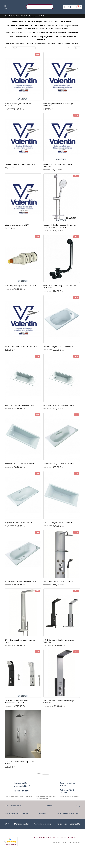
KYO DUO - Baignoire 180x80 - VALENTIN (58, 523)
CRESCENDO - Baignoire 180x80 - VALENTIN (59, 464)
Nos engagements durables (17, 813)
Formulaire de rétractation (68, 813)
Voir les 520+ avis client (10, 844)
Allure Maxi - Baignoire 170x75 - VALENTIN (58, 405)
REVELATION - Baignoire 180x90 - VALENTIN (20, 581)
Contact (49, 805)
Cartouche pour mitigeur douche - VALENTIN (20, 286)
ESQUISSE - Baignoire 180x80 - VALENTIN (19, 523)
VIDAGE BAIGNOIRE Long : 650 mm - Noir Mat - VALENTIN (59, 287)
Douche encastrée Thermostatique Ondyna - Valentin (20, 762)
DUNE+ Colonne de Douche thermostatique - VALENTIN (59, 641)
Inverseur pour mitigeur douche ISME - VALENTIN (18, 105)
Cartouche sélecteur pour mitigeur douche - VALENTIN (58, 165)
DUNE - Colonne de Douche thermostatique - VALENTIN (59, 702)
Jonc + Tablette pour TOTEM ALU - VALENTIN (21, 347)
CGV (7, 824)
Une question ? (43, 813)
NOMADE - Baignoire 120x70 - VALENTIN (58, 347)
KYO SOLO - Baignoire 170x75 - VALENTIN (20, 464)
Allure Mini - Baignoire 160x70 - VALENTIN (20, 405)
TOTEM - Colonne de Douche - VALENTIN (58, 581)
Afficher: (70, 48)
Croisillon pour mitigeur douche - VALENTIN (20, 164)
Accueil (7, 16)
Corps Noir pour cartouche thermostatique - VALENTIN (58, 105)
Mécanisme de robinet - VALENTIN (17, 225)
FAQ (78, 805)
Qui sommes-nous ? (13, 805)
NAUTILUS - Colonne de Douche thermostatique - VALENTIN (16, 702)
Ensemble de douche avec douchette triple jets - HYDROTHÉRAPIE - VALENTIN (59, 226)
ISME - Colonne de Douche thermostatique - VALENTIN (20, 641)
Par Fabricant (30, 16)
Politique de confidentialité (68, 824)
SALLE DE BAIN (18, 16)
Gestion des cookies (42, 824)
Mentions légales (21, 824)
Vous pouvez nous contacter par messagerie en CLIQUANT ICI (54, 837)
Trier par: (8, 48)
